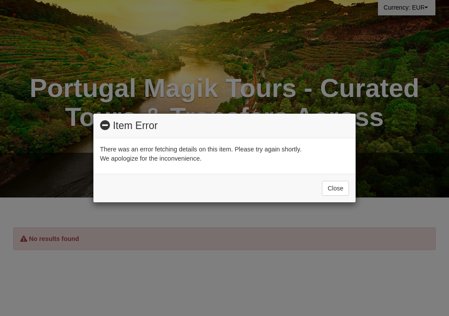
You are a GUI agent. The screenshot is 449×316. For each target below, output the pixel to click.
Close (335, 188)
